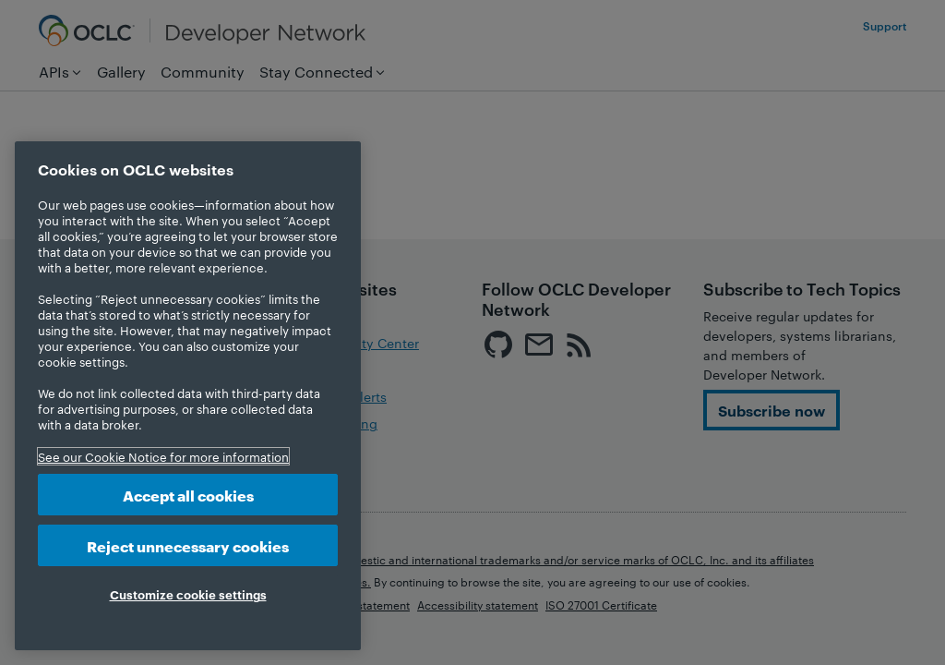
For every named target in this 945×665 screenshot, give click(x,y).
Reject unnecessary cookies (188, 545)
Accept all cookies (188, 494)
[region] (188, 395)
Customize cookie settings (188, 594)
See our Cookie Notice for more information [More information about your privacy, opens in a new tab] (163, 456)
